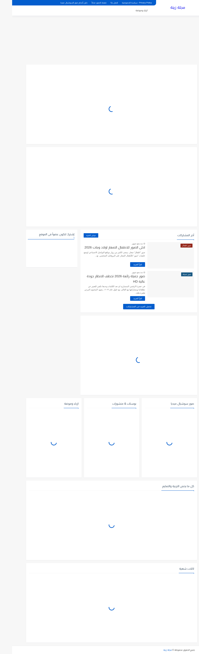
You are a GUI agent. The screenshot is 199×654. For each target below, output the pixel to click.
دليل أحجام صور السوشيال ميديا (61, 3)
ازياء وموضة (129, 10)
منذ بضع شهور (125, 244)
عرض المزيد (79, 235)
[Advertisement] (99, 40)
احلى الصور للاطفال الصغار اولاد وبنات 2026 (102, 247)
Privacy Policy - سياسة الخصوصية (125, 3)
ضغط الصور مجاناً (86, 3)
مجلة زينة (165, 7)
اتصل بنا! (102, 3)
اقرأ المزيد (125, 264)
